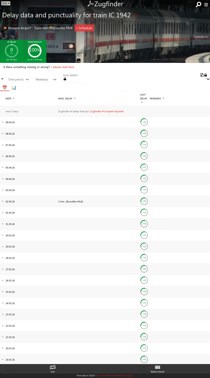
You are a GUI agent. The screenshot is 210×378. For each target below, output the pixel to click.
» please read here (62, 67)
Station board (157, 368)
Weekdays (46, 79)
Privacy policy (126, 375)
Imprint (114, 375)
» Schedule (84, 28)
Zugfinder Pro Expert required (106, 111)
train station (70, 75)
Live (52, 368)
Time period (18, 79)
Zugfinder (105, 4)
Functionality (103, 375)
